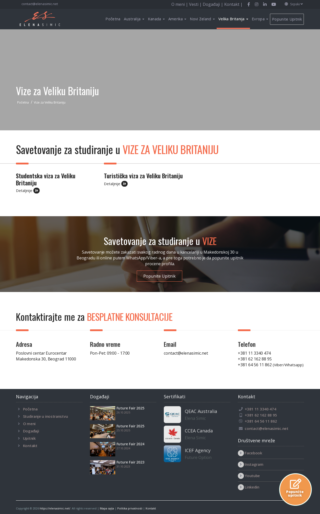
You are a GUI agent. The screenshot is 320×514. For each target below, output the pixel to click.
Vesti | (196, 4)
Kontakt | (233, 4)
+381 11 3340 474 (254, 353)
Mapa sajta (107, 508)
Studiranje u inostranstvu (45, 416)
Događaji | (213, 4)
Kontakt (30, 445)
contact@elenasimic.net (39, 4)
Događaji (31, 430)
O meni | (180, 4)
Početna (112, 18)
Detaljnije (28, 190)
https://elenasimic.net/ (55, 508)
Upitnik (29, 438)
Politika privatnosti (129, 508)
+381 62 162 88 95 (255, 359)
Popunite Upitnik (287, 18)
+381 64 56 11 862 (271, 365)
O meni (29, 423)
